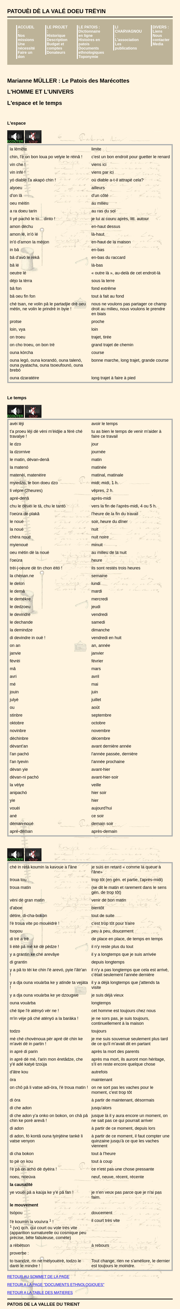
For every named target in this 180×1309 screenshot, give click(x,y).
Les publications (126, 46)
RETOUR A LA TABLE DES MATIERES (40, 1293)
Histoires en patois (89, 42)
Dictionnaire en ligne (89, 33)
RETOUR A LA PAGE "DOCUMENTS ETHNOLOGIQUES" (55, 1285)
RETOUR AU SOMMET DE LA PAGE (38, 1277)
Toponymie (88, 57)
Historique (56, 36)
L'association (127, 40)
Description (57, 40)
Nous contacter (161, 38)
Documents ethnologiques (91, 50)
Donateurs (56, 52)
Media (158, 44)
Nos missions (26, 38)
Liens (157, 31)
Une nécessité (26, 46)
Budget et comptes (55, 46)
